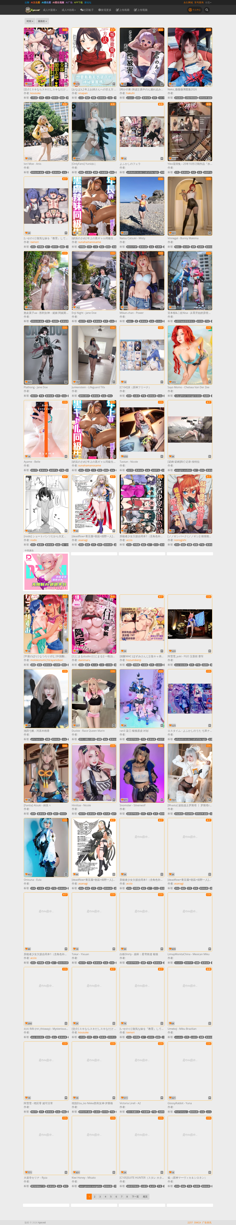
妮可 (114, 813)
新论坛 (87, 2)
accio (129, 540)
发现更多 (104, 10)
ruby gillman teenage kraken (188, 395)
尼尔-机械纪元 (133, 1111)
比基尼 (88, 172)
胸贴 (64, 1111)
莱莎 (66, 1186)
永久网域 (188, 2)
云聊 (27, 2)
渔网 (96, 172)
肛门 (48, 246)
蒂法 (110, 395)
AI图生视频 (58, 2)
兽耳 (106, 321)
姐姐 (58, 544)
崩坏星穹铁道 (133, 739)
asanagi (83, 540)
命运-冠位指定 (181, 664)
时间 (30, 21)
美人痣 (95, 664)
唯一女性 (66, 544)
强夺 (155, 97)
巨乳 (41, 97)
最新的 (42, 21)
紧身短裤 (102, 97)
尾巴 (56, 813)
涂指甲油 (208, 172)
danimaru (84, 660)
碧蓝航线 (179, 97)
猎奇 (202, 470)
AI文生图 (35, 2)
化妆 (64, 172)
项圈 (189, 544)
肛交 (156, 544)
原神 (129, 395)
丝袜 (164, 470)
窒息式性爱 (63, 962)
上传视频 (141, 10)
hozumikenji (133, 660)
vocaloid (179, 962)
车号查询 (199, 2)
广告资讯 (206, 1222)
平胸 (62, 470)
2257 (190, 1222)
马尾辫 (159, 246)
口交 (48, 97)
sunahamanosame (89, 242)
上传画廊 (122, 10)
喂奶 (87, 97)
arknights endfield (183, 470)
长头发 (159, 321)
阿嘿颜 (164, 172)
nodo (33, 540)
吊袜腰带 (104, 172)
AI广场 (69, 2)
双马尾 (107, 813)
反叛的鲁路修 (191, 97)
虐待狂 (55, 246)
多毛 (156, 813)
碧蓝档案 (189, 813)
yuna (208, 1111)
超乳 (116, 544)
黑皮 (102, 246)
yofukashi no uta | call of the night (142, 172)
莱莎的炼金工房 (38, 1186)
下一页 (135, 1196)
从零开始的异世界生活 (185, 321)
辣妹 (114, 246)
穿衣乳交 (112, 1037)
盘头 (54, 1037)
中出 (116, 97)
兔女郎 (186, 246)
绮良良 (63, 813)
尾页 (145, 1196)
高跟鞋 (201, 246)
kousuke (35, 93)
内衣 (193, 172)
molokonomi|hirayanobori (46, 660)
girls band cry (37, 739)
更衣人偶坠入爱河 (87, 739)
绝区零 (82, 321)
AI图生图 (46, 2)
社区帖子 (87, 10)
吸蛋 (87, 664)
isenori (34, 242)
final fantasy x (181, 1111)
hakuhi (130, 93)
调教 (94, 97)
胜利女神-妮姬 (205, 97)
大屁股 (145, 664)
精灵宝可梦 (132, 246)
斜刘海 (200, 321)
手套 (48, 172)
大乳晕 (34, 97)
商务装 (55, 97)
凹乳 (116, 1186)
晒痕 (64, 664)
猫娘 (62, 97)
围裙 (81, 172)
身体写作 (189, 962)
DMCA (197, 1222)
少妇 (110, 97)
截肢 (87, 544)
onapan (83, 93)
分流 (208, 2)
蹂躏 (138, 97)
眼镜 (112, 172)
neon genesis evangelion (90, 1186)
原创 (33, 246)
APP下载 (78, 2)
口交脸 (109, 664)
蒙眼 (62, 246)
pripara (130, 97)
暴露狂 (40, 544)
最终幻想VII (84, 395)
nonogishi (180, 540)
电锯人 (178, 246)
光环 (212, 813)
